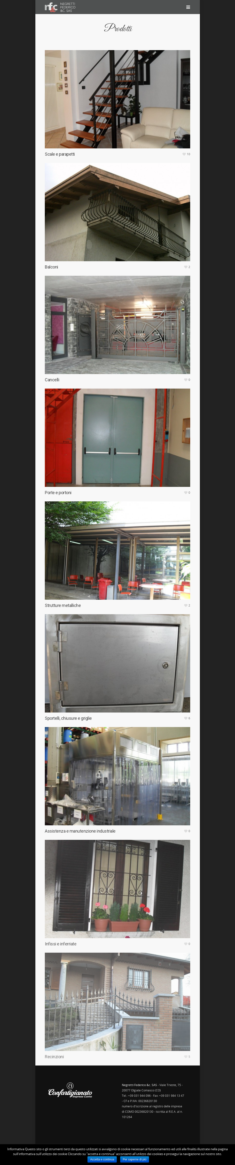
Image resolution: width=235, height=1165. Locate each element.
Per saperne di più (134, 1159)
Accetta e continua (102, 1159)
